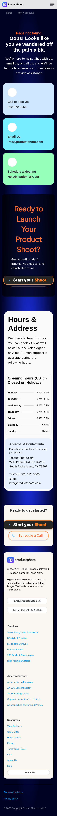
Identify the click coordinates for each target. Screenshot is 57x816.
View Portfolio (14, 726)
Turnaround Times (16, 749)
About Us (12, 760)
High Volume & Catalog (18, 660)
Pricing (10, 743)
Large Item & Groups (17, 643)
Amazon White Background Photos (25, 705)
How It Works (14, 737)
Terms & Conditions (13, 792)
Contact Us (13, 732)
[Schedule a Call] (28, 535)
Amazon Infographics (18, 693)
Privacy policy (11, 798)
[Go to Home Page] (13, 4)
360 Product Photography (20, 655)
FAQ (9, 754)
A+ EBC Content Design (19, 687)
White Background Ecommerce (22, 632)
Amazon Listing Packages (20, 682)
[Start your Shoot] (28, 280)
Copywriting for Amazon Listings (23, 699)
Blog (9, 766)
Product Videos (15, 649)
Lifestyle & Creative (17, 638)
